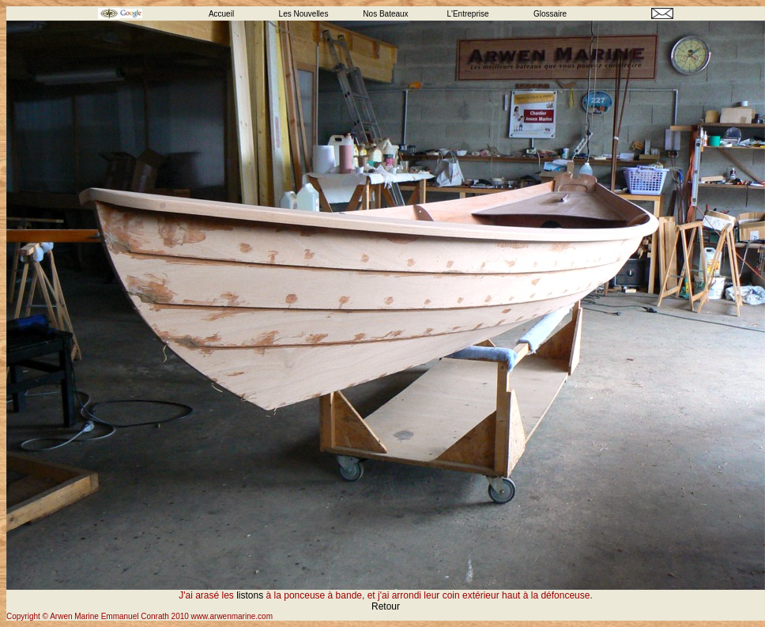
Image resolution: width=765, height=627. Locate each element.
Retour (385, 606)
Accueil (221, 13)
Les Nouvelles (304, 13)
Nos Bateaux (385, 13)
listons (249, 595)
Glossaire (550, 13)
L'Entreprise (467, 13)
